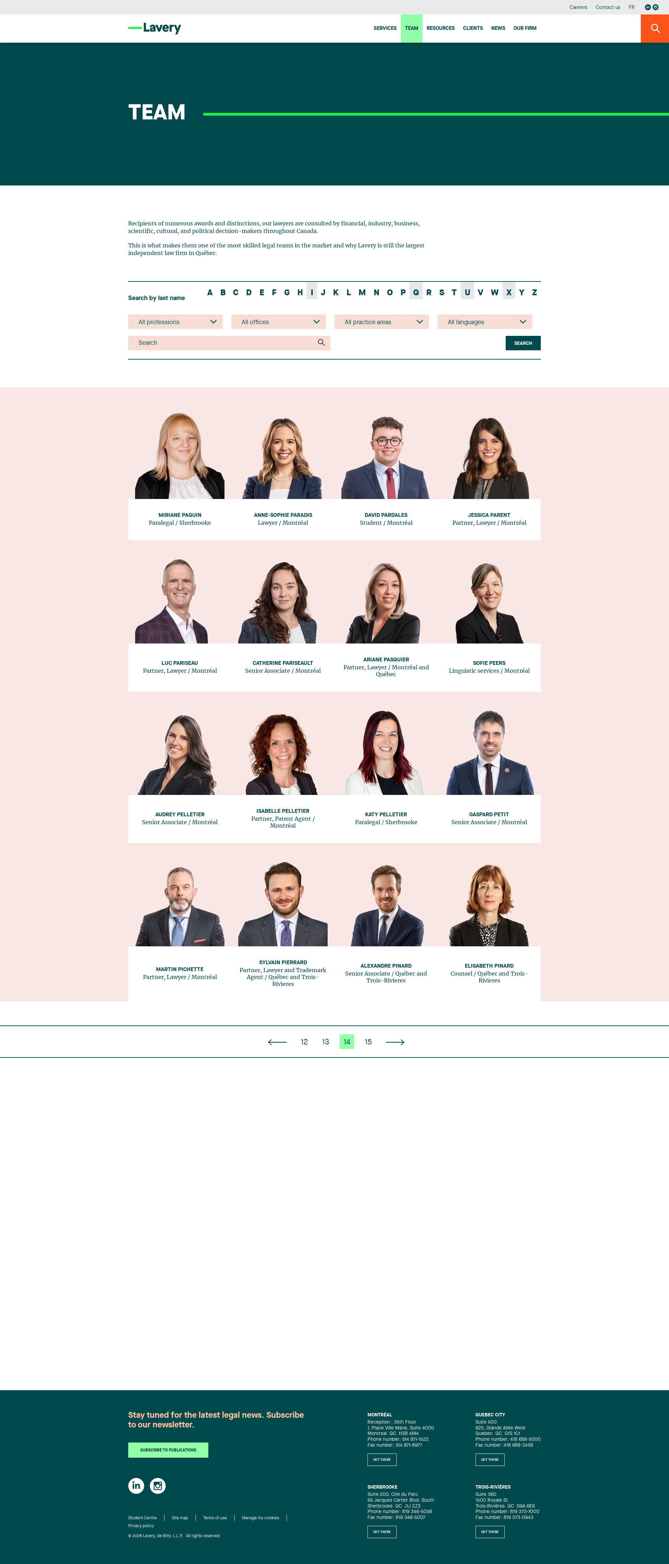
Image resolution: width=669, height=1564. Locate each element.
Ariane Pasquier (386, 660)
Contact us (608, 7)
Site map (180, 1518)
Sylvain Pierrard (283, 963)
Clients (473, 28)
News (498, 28)
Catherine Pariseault (283, 663)
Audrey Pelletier (180, 815)
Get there (382, 1459)
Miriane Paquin (179, 515)
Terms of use (215, 1518)
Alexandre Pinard (386, 966)
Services (385, 28)
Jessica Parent (489, 515)
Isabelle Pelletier (282, 811)
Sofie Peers (489, 663)
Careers (579, 7)
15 (368, 1042)
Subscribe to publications (168, 1450)
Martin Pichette (180, 969)
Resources (441, 28)
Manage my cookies (260, 1518)
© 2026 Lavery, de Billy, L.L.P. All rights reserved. (174, 1536)
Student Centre (142, 1518)
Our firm (525, 28)
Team (411, 28)
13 (325, 1042)
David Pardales (386, 515)
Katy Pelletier (386, 815)
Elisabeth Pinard (489, 966)
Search (523, 343)
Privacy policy (141, 1526)
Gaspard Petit (489, 815)
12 (304, 1042)
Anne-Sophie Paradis (283, 515)
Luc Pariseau (180, 663)
